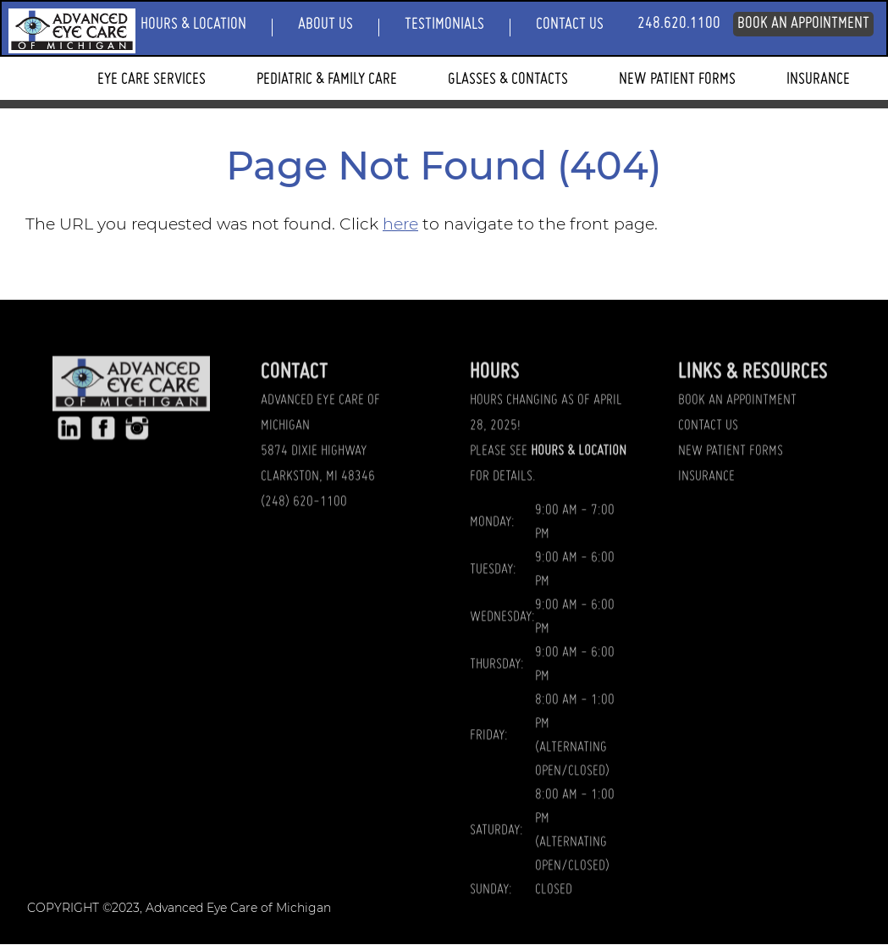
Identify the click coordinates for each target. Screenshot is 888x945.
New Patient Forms (677, 79)
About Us (325, 24)
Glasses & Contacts (508, 79)
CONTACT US (708, 456)
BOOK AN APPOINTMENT (737, 431)
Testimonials (444, 24)
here (400, 224)
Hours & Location (193, 24)
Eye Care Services (151, 79)
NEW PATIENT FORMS (730, 482)
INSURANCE (706, 506)
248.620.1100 (678, 23)
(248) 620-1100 (304, 532)
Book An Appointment (803, 23)
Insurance (818, 79)
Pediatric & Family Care (326, 79)
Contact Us (570, 24)
